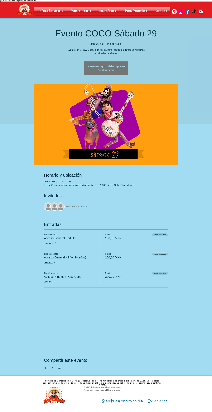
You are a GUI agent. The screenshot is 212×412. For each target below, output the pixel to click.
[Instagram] (180, 11)
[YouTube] (200, 11)
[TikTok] (194, 11)
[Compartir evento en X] (52, 368)
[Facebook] (187, 11)
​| (124, 401)
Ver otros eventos (106, 69)
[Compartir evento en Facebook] (45, 368)
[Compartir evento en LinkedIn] (59, 368)
